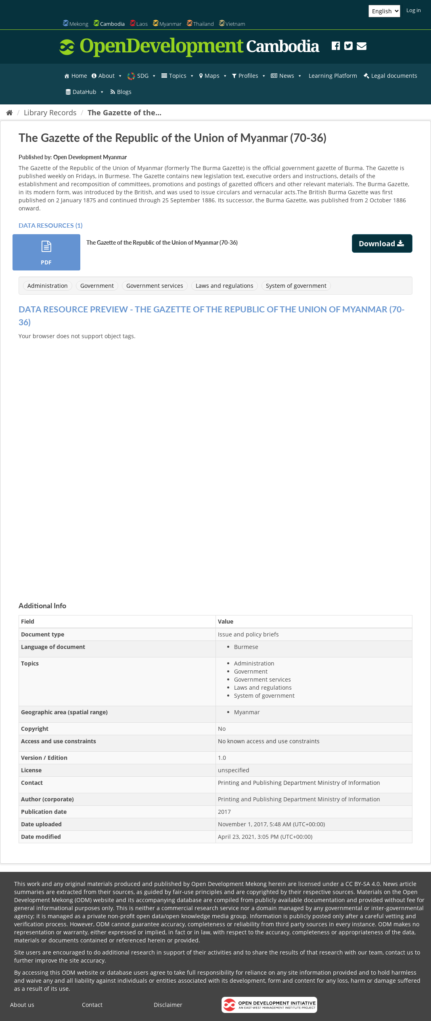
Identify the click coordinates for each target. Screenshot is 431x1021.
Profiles (252, 76)
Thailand (203, 23)
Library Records (50, 112)
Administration (47, 285)
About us (22, 1005)
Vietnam (235, 23)
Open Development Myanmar (90, 157)
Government (97, 285)
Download (382, 243)
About (110, 76)
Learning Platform (333, 75)
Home (79, 75)
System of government (296, 285)
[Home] (9, 112)
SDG (147, 76)
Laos (142, 23)
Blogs (124, 92)
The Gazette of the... (124, 112)
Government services (154, 285)
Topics (182, 76)
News (290, 76)
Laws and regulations (224, 285)
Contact (92, 1005)
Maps (216, 76)
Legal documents (394, 75)
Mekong (78, 23)
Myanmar (170, 23)
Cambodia (112, 23)
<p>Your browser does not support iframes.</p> (215, 461)
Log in (413, 10)
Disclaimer (168, 1005)
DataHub (89, 92)
